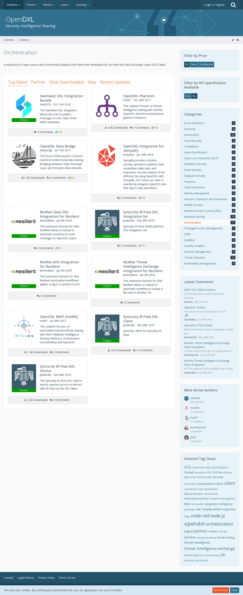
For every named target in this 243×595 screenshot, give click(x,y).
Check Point (198, 467)
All (187, 64)
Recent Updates (115, 82)
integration (211, 504)
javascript (189, 509)
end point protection (196, 498)
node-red (200, 516)
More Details (221, 590)
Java (186, 477)
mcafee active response (219, 509)
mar (198, 509)
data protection (193, 493)
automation (205, 484)
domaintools (211, 493)
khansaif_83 (190, 337)
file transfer (197, 504)
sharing (200, 537)
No (194, 96)
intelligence (226, 504)
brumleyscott (191, 355)
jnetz (193, 437)
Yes (187, 96)
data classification (208, 489)
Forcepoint (200, 472)
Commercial (206, 64)
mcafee (195, 407)
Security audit (204, 477)
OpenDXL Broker (194, 307)
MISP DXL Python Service (199, 290)
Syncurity (217, 477)
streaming (210, 537)
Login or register (214, 4)
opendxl (195, 398)
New (92, 82)
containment (191, 489)
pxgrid (188, 531)
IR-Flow (217, 472)
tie (223, 554)
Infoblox (227, 472)
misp (187, 516)
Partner (38, 82)
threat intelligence (197, 542)
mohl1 (194, 417)
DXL (208, 467)
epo (187, 503)
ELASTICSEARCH (219, 467)
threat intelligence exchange (209, 548)
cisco (219, 483)
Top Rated (17, 82)
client (229, 483)
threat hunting (225, 537)
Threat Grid (190, 484)
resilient (213, 531)
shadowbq (190, 319)
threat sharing (212, 555)
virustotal (189, 560)
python (200, 531)
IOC (209, 472)
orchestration (219, 524)
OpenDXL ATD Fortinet (198, 325)
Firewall (188, 472)
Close (235, 590)
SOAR (193, 477)
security (223, 531)
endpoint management (222, 498)
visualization (201, 560)
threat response (194, 555)
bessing (188, 301)
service (190, 537)
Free (194, 64)
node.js (217, 516)
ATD (187, 467)
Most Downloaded (66, 82)
